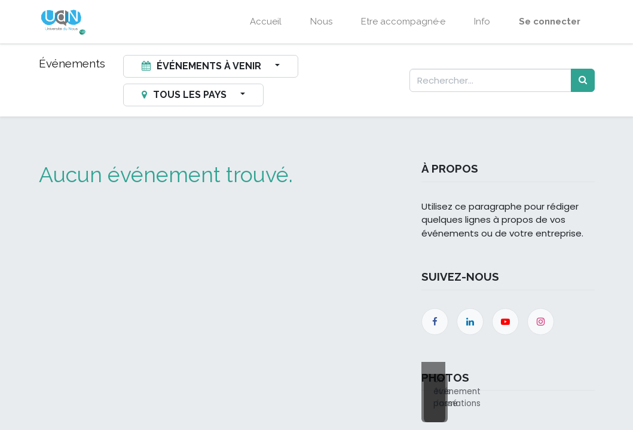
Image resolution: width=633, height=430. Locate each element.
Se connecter (549, 21)
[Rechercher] (583, 80)
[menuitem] (266, 21)
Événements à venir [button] (203, 66)
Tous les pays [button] (185, 94)
